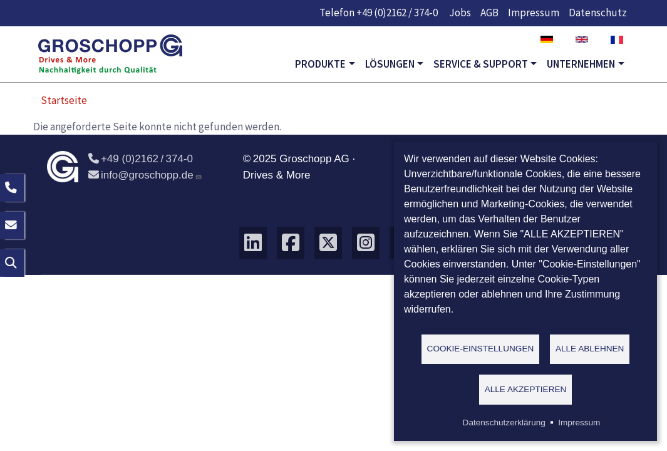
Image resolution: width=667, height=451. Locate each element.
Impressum (533, 12)
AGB (489, 12)
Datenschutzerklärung (504, 422)
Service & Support (480, 64)
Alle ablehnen (590, 348)
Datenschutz (598, 12)
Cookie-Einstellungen (480, 348)
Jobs (460, 12)
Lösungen (390, 64)
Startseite (64, 100)
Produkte (320, 64)
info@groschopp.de (145, 175)
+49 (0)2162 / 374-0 (397, 12)
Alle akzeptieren (526, 388)
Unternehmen (581, 64)
